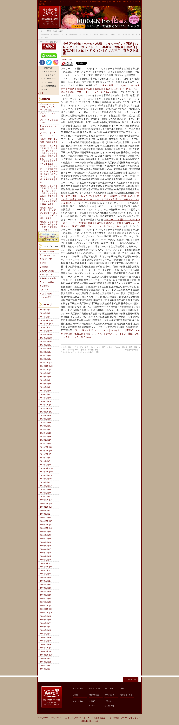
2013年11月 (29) (46, 408)
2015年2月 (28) (45, 356)
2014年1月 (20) (45, 401)
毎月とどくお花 (49, 278)
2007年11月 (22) (46, 567)
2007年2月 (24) (45, 599)
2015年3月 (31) (45, 352)
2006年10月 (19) (46, 613)
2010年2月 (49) (45, 493)
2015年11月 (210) (46, 324)
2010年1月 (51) (45, 496)
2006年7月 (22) (45, 623)
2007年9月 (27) (45, 574)
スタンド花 (47, 259)
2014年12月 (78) (46, 363)
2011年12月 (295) (46, 468)
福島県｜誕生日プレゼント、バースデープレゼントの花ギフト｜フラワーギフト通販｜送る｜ (48, 213)
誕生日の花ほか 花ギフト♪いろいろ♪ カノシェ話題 (48, 107)
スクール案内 (48, 282)
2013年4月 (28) (45, 433)
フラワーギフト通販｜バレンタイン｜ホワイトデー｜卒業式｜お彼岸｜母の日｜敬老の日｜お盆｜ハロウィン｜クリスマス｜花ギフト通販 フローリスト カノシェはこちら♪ (100, 88)
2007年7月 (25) (45, 581)
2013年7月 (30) (45, 422)
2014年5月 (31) (45, 387)
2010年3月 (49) (45, 489)
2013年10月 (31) (46, 412)
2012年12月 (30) (46, 447)
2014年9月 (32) (45, 373)
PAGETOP (132, 680)
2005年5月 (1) (45, 669)
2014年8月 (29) (45, 377)
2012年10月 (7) (45, 454)
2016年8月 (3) (45, 313)
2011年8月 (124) (46, 479)
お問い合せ (47, 294)
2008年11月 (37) (46, 525)
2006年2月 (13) (45, 641)
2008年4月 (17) (45, 549)
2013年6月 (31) (45, 426)
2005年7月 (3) (45, 665)
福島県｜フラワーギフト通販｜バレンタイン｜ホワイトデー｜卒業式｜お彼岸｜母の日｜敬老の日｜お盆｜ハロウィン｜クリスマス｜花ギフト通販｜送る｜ (48, 195)
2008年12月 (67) (46, 521)
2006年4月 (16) (45, 634)
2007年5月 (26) (45, 588)
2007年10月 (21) (46, 570)
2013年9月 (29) (45, 415)
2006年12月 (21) (46, 606)
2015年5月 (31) (45, 345)
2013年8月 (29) (45, 419)
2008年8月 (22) (45, 535)
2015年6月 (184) (46, 341)
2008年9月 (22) (45, 532)
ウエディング (48, 275)
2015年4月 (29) (45, 348)
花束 (44, 263)
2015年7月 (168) (46, 338)
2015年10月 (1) (45, 327)
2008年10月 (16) (46, 528)
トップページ (48, 251)
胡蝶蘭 (45, 267)
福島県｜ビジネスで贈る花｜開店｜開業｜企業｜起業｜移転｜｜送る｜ (48, 226)
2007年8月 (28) (45, 577)
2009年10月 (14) (46, 507)
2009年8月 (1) (45, 514)
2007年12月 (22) (46, 563)
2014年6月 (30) (45, 384)
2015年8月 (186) (46, 334)
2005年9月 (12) (45, 658)
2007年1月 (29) (45, 602)
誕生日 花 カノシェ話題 (48, 114)
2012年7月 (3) (45, 458)
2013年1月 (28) (45, 444)
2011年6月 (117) (46, 486)
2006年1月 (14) (45, 644)
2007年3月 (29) (45, 595)
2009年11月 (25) (46, 503)
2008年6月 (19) (45, 542)
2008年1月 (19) (45, 560)
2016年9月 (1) (45, 310)
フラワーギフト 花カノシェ (49, 121)
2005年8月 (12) (45, 662)
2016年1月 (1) (45, 317)
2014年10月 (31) (46, 370)
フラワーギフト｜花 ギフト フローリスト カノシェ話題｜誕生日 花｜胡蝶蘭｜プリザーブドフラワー (95, 718)
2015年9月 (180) (46, 331)
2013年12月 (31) (46, 405)
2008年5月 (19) (45, 546)
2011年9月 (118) (46, 475)
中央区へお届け (67, 59)
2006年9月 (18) (45, 616)
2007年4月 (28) (45, 591)
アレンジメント (49, 255)
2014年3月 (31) (45, 394)
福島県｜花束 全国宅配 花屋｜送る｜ (48, 140)
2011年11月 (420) (46, 472)
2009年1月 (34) (45, 517)
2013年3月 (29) (45, 437)
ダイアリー (45, 290)
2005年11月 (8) (45, 651)
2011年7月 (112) (46, 482)
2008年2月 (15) (45, 556)
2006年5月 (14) (45, 630)
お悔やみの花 (48, 271)
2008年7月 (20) (45, 539)
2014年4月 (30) (45, 391)
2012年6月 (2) (45, 461)
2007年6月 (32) (45, 584)
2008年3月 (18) (45, 553)
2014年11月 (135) (46, 366)
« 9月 (41, 93)
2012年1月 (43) (45, 465)
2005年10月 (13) (46, 655)
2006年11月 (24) (46, 609)
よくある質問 (46, 297)
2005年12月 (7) (45, 648)
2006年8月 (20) (45, 620)
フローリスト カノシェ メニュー (48, 134)
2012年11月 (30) (46, 451)
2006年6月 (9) (45, 627)
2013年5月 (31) (45, 430)
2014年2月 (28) (45, 398)
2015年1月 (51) (45, 359)
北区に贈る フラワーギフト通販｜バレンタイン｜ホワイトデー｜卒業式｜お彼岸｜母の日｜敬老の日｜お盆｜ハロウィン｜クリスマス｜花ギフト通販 (80, 349)
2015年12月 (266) (46, 320)
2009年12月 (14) (46, 500)
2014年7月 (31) (45, 380)
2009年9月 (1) (45, 510)
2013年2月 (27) (45, 440)
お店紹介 (46, 286)
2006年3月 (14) (45, 637)
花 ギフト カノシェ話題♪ (48, 127)
